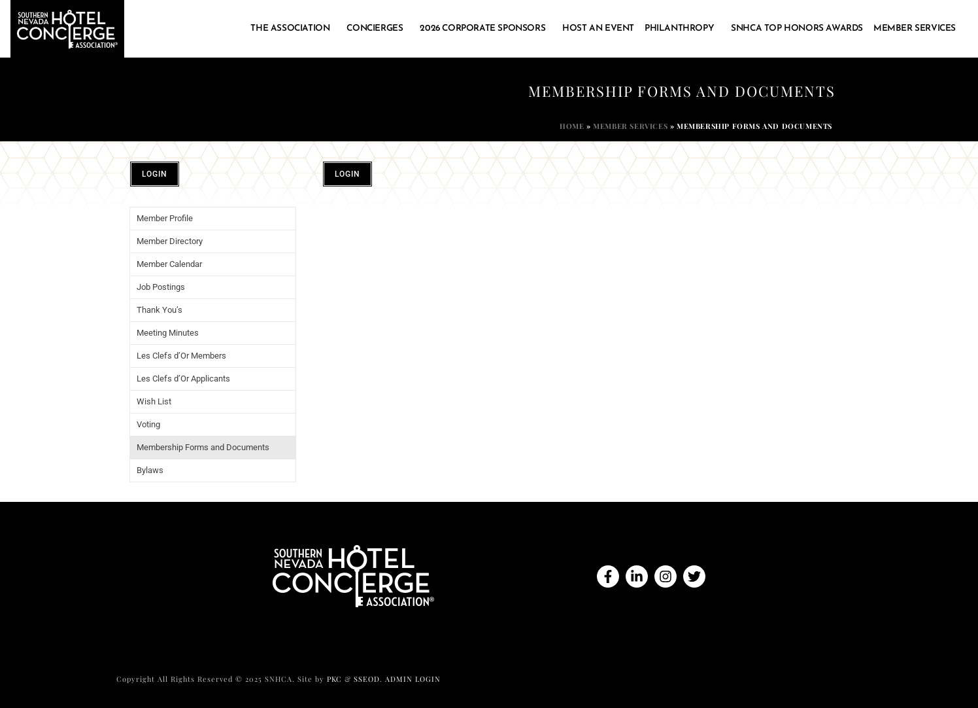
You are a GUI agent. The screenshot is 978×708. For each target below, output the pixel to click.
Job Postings (161, 287)
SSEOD (367, 679)
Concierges (377, 28)
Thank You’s (159, 310)
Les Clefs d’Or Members (181, 356)
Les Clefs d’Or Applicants (183, 378)
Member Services (917, 28)
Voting (148, 424)
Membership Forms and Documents (203, 447)
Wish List (154, 401)
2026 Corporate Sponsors (486, 28)
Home (572, 126)
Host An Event (598, 28)
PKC (334, 679)
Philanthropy (682, 28)
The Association (293, 28)
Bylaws (150, 470)
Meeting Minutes (168, 333)
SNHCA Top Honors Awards (797, 28)
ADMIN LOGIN (413, 679)
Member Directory (170, 241)
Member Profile (165, 218)
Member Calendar (169, 264)
